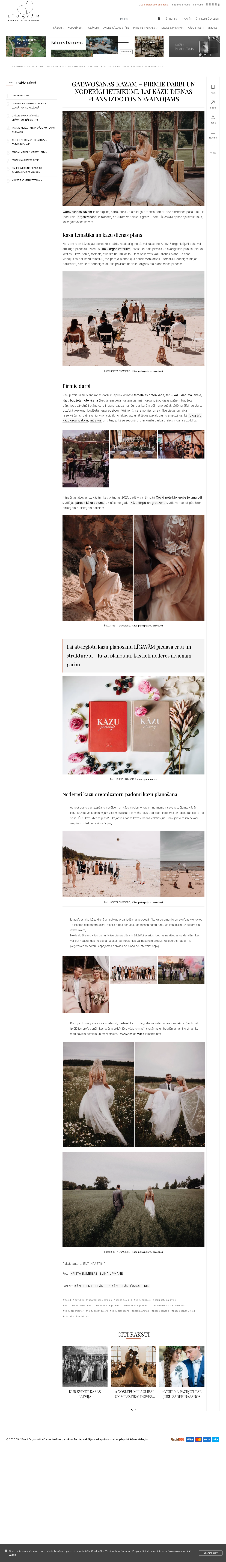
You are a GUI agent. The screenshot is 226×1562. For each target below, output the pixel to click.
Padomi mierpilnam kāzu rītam (29, 152)
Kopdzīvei (75, 27)
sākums (18, 66)
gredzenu (158, 503)
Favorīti (186, 18)
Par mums (198, 4)
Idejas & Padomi (172, 27)
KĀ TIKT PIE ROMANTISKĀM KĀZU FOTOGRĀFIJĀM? (29, 142)
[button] (131, 1409)
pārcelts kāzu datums (77, 1316)
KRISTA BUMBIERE (120, 371)
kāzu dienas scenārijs (101, 1305)
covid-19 (79, 1299)
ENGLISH (213, 18)
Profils (171, 18)
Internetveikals (145, 27)
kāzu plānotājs (141, 1310)
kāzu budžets (143, 1299)
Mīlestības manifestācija (27, 180)
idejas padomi (35, 66)
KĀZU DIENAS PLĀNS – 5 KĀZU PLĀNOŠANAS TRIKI (112, 1286)
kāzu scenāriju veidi (184, 1310)
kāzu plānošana (120, 1310)
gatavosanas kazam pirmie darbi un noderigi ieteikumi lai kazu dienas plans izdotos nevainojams (105, 66)
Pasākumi (93, 27)
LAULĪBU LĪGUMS (20, 95)
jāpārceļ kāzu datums (100, 1299)
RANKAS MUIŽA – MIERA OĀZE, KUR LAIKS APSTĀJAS (33, 129)
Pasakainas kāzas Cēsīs (25, 160)
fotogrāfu (195, 415)
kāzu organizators (98, 1310)
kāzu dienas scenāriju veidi (170, 1305)
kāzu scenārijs (161, 1310)
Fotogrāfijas (125, 1033)
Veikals (212, 27)
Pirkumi (201, 18)
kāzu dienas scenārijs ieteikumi (134, 1305)
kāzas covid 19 (124, 1299)
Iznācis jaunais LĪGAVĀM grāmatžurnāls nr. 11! (26, 117)
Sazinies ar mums (181, 4)
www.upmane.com (146, 779)
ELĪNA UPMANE (111, 1273)
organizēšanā (87, 217)
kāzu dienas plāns (75, 1305)
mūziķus (95, 420)
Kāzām (58, 27)
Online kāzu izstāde (116, 27)
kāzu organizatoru (75, 420)
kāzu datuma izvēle (165, 1299)
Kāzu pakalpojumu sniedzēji (147, 371)
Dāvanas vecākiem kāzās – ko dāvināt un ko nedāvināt (29, 105)
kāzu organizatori (74, 1310)
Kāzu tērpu (138, 503)
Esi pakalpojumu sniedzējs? (155, 4)
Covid (160, 497)
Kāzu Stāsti (196, 27)
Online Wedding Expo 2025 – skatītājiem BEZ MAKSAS (28, 170)
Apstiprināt (211, 1553)
